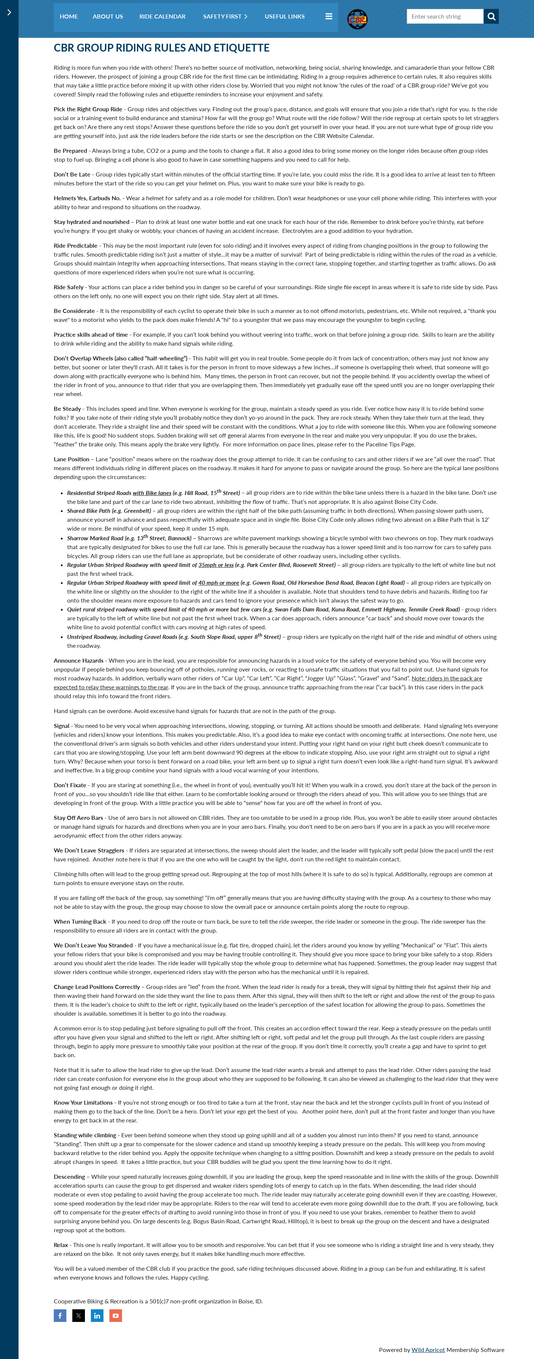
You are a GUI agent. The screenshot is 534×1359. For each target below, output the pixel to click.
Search (491, 16)
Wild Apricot (428, 1349)
